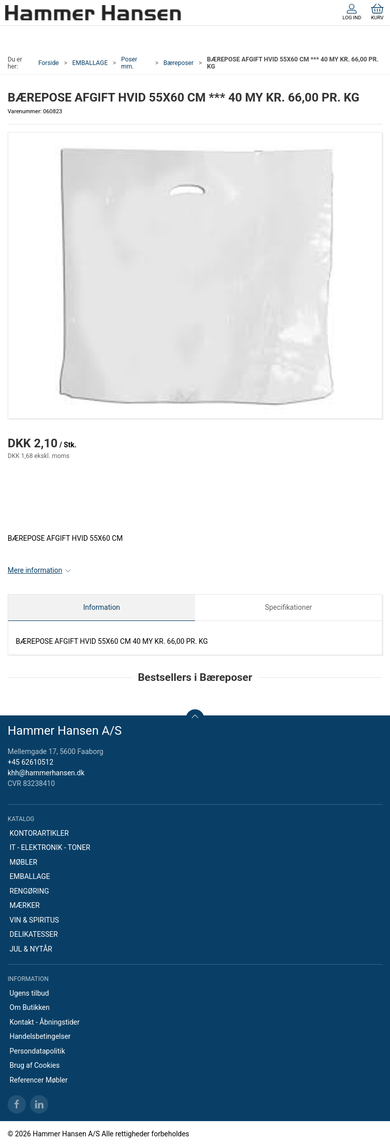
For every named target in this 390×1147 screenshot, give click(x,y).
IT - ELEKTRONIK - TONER (50, 847)
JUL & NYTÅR (31, 949)
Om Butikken (30, 1007)
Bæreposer (178, 63)
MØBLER (24, 862)
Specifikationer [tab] (288, 607)
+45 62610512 (30, 762)
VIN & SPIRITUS (34, 920)
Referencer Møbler (39, 1080)
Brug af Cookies (35, 1065)
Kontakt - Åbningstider (45, 1022)
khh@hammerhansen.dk (46, 773)
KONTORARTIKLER (39, 833)
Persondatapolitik (37, 1051)
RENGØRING (29, 891)
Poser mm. (129, 63)
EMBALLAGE (90, 63)
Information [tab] (101, 607)
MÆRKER (25, 905)
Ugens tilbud (29, 993)
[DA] (93, 12)
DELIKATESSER (34, 934)
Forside (48, 63)
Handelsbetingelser (40, 1036)
